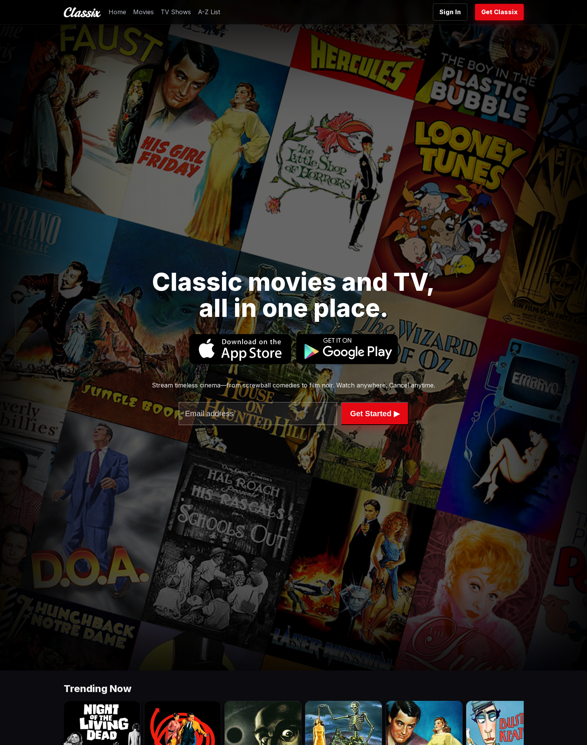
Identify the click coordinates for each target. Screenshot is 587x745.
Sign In (450, 12)
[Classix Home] (82, 12)
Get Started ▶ (374, 413)
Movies (143, 12)
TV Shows (176, 12)
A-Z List (209, 12)
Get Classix (499, 12)
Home (117, 12)
